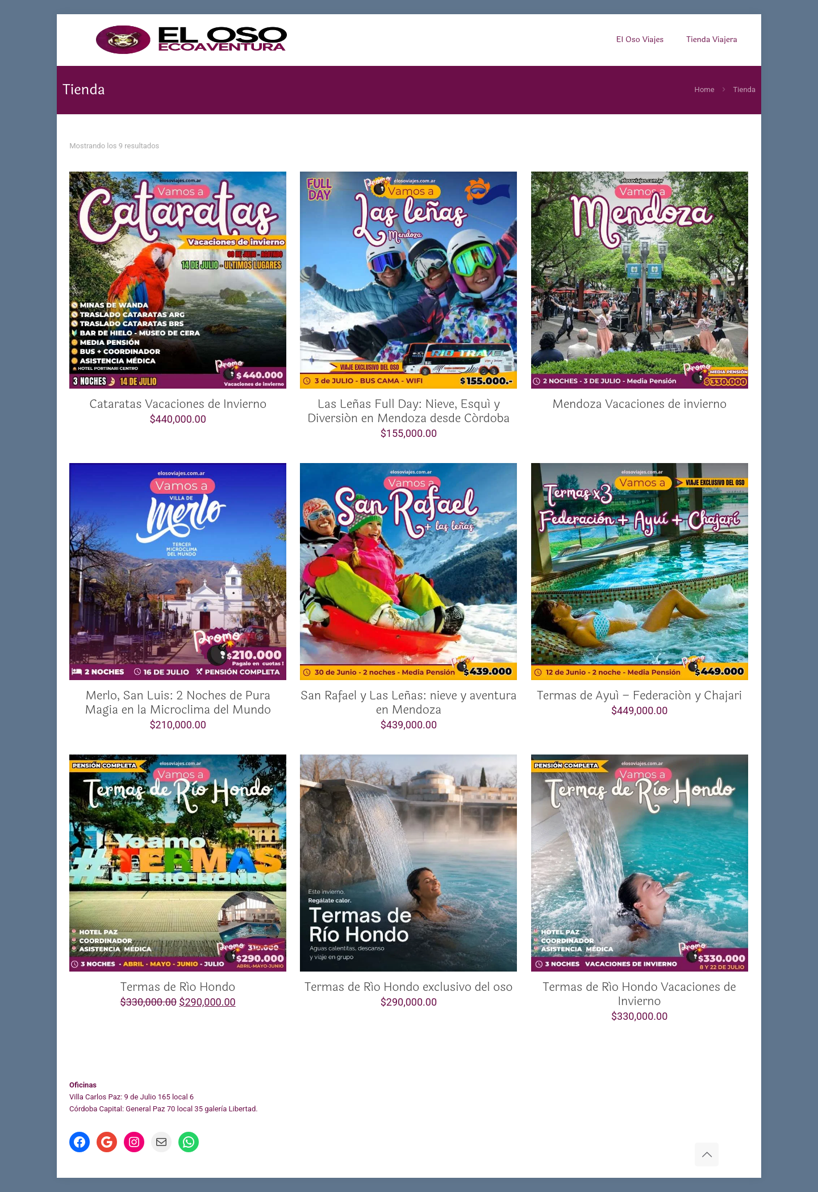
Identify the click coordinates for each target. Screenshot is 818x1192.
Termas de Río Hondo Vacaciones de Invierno (639, 994)
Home (705, 89)
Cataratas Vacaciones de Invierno (177, 404)
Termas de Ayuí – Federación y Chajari (639, 695)
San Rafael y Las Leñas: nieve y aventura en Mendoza (409, 702)
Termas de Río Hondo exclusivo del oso (408, 987)
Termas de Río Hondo (177, 987)
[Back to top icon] (707, 1154)
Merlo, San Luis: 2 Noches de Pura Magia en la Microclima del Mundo (178, 702)
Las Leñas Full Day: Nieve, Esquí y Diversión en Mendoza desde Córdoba (408, 411)
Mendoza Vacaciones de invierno (639, 404)
